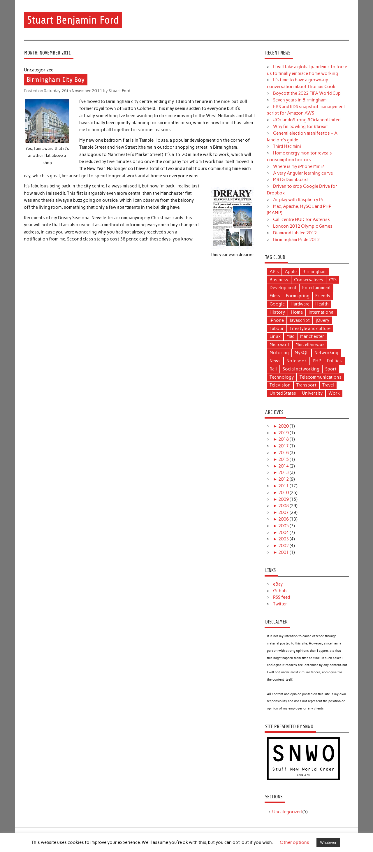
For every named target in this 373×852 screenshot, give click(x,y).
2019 (283, 432)
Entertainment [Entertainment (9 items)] (316, 287)
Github (279, 590)
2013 (283, 472)
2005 (283, 525)
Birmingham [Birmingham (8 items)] (314, 271)
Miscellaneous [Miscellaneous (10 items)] (310, 344)
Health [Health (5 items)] (322, 304)
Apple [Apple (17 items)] (291, 271)
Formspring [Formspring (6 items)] (297, 295)
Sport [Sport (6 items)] (331, 369)
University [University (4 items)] (312, 393)
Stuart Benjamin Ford (73, 20)
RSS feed (281, 597)
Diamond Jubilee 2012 (295, 233)
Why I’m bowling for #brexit (300, 126)
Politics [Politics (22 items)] (334, 360)
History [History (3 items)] (277, 312)
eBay (278, 584)
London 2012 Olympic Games (302, 226)
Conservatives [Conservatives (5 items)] (308, 279)
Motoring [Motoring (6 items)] (279, 352)
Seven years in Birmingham (300, 100)
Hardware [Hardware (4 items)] (300, 304)
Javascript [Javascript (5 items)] (300, 320)
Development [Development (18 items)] (283, 287)
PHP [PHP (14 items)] (317, 360)
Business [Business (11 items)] (279, 279)
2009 (283, 499)
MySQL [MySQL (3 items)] (302, 352)
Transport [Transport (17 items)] (306, 385)
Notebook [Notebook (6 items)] (296, 360)
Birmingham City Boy (56, 79)
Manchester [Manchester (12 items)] (312, 336)
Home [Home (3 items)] (297, 312)
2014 (283, 466)
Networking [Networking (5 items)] (326, 352)
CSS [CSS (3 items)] (333, 279)
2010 (283, 492)
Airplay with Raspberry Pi (298, 199)
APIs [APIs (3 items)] (274, 271)
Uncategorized (287, 811)
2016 (283, 452)
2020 (283, 426)
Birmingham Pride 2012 (296, 239)
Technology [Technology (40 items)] (282, 377)
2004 (283, 532)
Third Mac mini (287, 146)
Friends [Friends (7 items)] (322, 295)
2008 (283, 505)
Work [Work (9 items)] (334, 393)
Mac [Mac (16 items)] (290, 336)
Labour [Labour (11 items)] (277, 328)
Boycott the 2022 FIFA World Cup (307, 93)
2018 (283, 439)
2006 (283, 519)
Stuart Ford (119, 90)
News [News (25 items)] (275, 360)
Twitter (280, 604)
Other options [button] (294, 842)
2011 (283, 486)
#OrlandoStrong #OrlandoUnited (306, 119)
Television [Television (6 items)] (280, 385)
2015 (283, 459)
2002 (283, 545)
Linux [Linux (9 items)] (275, 336)
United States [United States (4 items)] (283, 393)
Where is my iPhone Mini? (298, 166)
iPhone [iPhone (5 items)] (277, 320)
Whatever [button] (328, 842)
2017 (283, 446)
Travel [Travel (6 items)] (328, 385)
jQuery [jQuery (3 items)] (322, 320)
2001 (283, 552)
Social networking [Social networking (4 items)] (301, 369)
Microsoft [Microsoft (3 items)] (280, 344)
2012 (283, 479)
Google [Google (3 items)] (277, 304)
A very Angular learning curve (303, 173)
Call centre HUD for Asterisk (301, 219)
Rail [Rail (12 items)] (273, 369)
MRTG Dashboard (290, 179)
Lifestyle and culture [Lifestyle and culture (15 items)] (310, 328)
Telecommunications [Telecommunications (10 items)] (321, 377)
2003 (283, 539)
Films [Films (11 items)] (275, 295)
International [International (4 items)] (322, 312)
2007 (283, 512)
